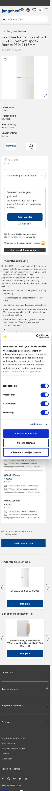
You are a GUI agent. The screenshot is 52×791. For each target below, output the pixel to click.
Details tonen (36, 424)
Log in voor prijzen (23, 543)
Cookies (5, 753)
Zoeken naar (4, 19)
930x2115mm (12, 500)
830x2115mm (12, 475)
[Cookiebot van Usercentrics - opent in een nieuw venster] (37, 336)
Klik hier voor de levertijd (26, 234)
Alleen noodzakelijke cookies (26, 452)
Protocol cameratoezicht (13, 748)
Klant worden (25, 217)
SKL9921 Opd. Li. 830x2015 (25, 591)
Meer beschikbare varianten (25, 250)
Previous (2, 639)
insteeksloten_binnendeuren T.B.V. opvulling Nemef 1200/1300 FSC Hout (25, 643)
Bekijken (25, 653)
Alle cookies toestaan (26, 433)
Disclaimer (6, 758)
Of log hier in (25, 223)
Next (47, 639)
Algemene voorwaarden (13, 738)
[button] (46, 10)
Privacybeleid (8, 743)
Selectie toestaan (26, 443)
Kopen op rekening (10, 768)
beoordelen (23, 243)
